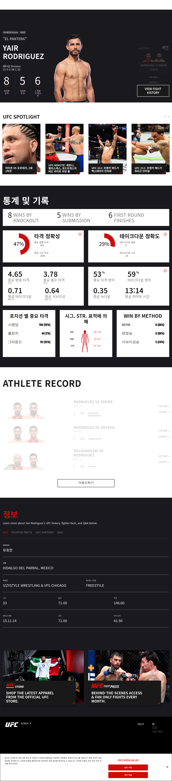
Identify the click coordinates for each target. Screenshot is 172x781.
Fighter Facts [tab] (21, 532)
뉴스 (43, 11)
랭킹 (19, 11)
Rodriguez (84, 397)
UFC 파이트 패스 (138, 11)
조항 (154, 728)
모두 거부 (128, 767)
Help (141, 724)
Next (168, 117)
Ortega (107, 423)
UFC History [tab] (45, 532)
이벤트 (8, 11)
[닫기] (167, 767)
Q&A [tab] (60, 532)
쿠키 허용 (128, 775)
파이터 (32, 11)
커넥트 (121, 11)
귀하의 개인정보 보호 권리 (128, 760)
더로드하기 (86, 483)
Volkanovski (86, 446)
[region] (86, 767)
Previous (165, 117)
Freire (106, 397)
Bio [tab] (5, 532)
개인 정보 (157, 731)
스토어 (155, 11)
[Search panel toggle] (162, 11)
